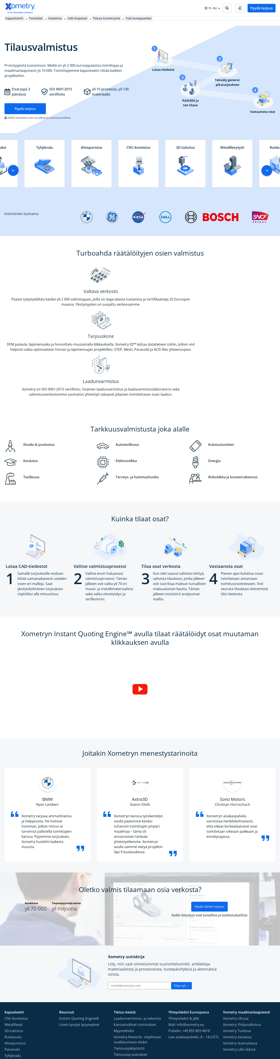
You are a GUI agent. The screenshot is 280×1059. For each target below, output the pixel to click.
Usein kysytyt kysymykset (79, 952)
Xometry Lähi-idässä (239, 976)
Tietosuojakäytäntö (129, 975)
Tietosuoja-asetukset (130, 981)
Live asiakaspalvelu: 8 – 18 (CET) (193, 964)
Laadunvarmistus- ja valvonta (137, 945)
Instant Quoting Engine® (79, 945)
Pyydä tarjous (26, 108)
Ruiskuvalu (13, 964)
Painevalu (12, 976)
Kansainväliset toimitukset (135, 952)
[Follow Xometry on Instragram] (247, 1035)
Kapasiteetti (13, 21)
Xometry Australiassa (240, 970)
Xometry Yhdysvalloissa (242, 952)
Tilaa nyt (182, 913)
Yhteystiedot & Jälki (183, 945)
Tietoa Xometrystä (110, 21)
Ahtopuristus (15, 970)
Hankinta (56, 21)
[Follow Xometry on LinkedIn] (261, 1035)
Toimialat (36, 21)
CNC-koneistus (16, 945)
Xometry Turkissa (237, 958)
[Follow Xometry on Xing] (266, 1035)
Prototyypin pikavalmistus (25, 995)
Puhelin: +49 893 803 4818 (189, 958)
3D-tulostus (13, 958)
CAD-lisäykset (80, 21)
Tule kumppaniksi (143, 21)
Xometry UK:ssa (235, 945)
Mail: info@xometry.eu (186, 952)
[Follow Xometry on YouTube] (254, 1035)
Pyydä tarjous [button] (261, 8)
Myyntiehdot (124, 958)
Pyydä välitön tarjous (209, 834)
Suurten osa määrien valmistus (29, 989)
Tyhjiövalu (12, 983)
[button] (266, 170)
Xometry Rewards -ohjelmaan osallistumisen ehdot (137, 967)
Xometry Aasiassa (237, 964)
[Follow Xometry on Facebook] (241, 1035)
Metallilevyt (13, 952)
